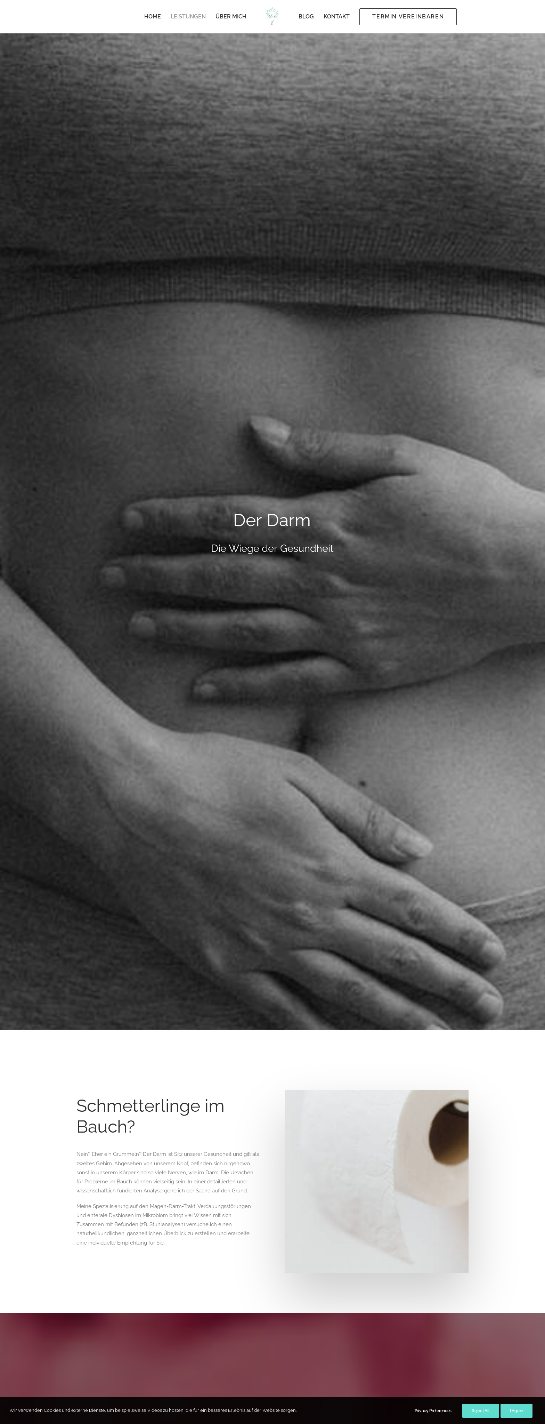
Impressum (237, 1351)
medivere (327, 847)
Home (152, 16)
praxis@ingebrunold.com (338, 1364)
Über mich (230, 16)
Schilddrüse (368, 1155)
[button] (133, 1102)
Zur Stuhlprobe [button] (323, 915)
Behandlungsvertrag (247, 1333)
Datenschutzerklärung (250, 1342)
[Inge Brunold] (273, 16)
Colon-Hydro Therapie (101, 1155)
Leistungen (188, 16)
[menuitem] (152, 16)
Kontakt (337, 16)
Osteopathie (229, 1155)
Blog (306, 16)
